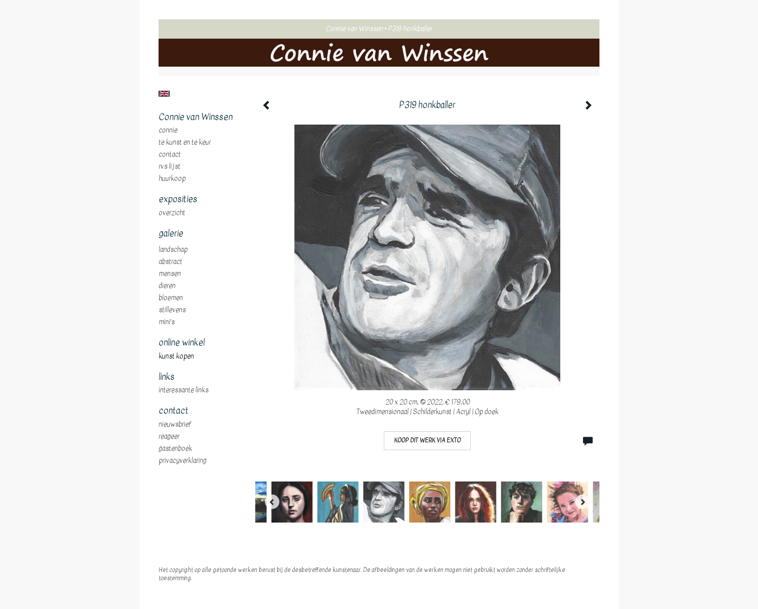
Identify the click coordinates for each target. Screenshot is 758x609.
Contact (170, 154)
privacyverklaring (182, 461)
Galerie (171, 233)
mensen (170, 274)
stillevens (172, 310)
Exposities (178, 199)
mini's (167, 322)
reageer (169, 436)
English (164, 94)
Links (167, 377)
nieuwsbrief (175, 424)
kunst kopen (176, 356)
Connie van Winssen (354, 29)
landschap (173, 250)
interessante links (183, 390)
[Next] (582, 502)
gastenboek (175, 448)
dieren (167, 286)
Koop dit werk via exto (427, 440)
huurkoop (172, 179)
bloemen (171, 298)
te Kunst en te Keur (185, 142)
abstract (170, 262)
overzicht (172, 213)
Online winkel (181, 343)
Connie (168, 130)
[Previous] (272, 502)
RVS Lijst (169, 166)
